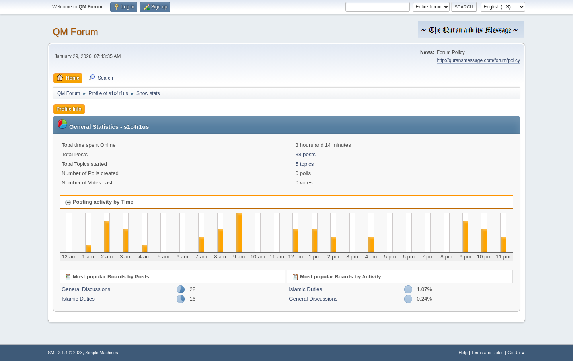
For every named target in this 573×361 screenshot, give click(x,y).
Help (463, 352)
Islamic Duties (78, 299)
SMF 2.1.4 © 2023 (65, 352)
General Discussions (86, 289)
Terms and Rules (488, 352)
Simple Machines (101, 352)
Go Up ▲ (516, 352)
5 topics (305, 164)
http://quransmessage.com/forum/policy (478, 60)
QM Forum (75, 31)
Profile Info (69, 109)
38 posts (306, 154)
